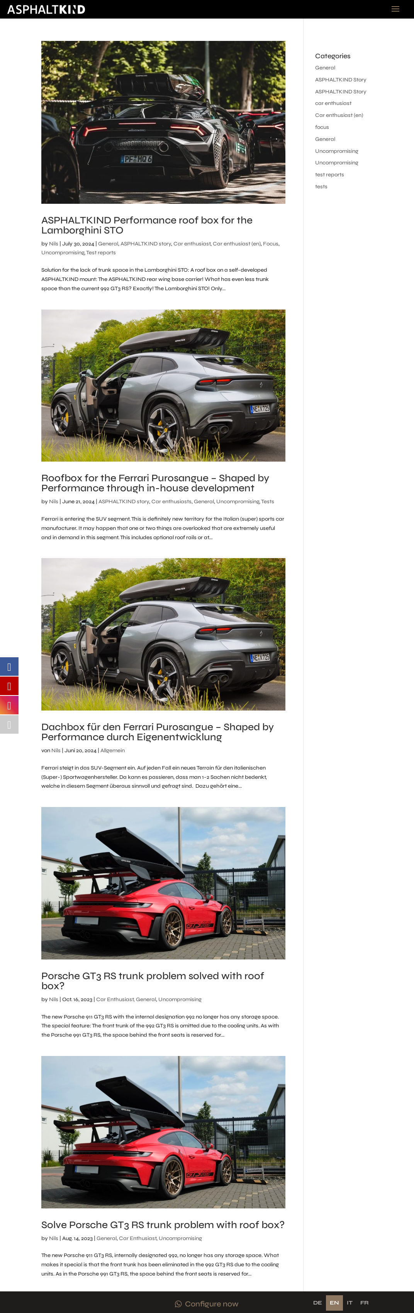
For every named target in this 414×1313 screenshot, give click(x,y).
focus (322, 127)
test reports (329, 174)
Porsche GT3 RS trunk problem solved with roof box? (152, 981)
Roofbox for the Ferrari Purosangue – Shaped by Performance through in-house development (155, 483)
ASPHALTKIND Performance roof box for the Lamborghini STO (147, 225)
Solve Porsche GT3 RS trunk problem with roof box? (163, 1225)
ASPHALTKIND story (145, 243)
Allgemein (112, 750)
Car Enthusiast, (115, 999)
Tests (267, 501)
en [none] (334, 1302)
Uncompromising (62, 252)
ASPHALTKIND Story (340, 79)
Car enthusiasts (171, 501)
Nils (53, 243)
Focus (270, 243)
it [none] (350, 1302)
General (108, 243)
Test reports (101, 252)
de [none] (317, 1302)
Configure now (212, 1304)
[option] (317, 1303)
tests (321, 186)
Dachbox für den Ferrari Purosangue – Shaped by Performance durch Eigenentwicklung (157, 732)
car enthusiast (333, 103)
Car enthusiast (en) (237, 243)
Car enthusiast (191, 243)
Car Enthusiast (137, 1238)
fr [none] (364, 1302)
